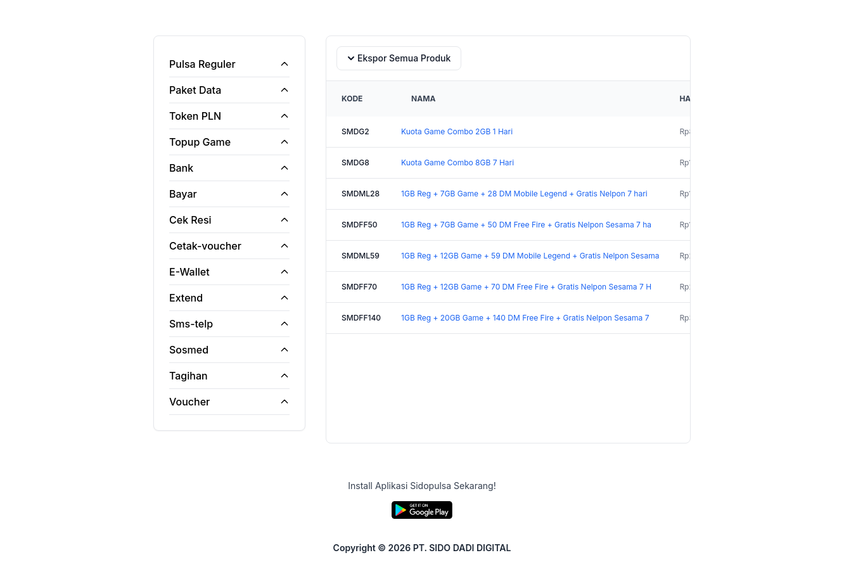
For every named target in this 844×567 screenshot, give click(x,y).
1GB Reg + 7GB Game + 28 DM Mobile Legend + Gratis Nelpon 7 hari (524, 193)
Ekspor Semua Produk (398, 58)
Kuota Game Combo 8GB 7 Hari (457, 162)
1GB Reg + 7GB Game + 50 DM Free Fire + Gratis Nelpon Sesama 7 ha (526, 224)
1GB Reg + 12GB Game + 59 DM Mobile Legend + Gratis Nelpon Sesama (530, 255)
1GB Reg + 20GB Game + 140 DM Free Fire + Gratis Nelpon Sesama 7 (525, 317)
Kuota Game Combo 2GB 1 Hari (457, 131)
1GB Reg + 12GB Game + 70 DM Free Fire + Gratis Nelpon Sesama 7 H (526, 286)
